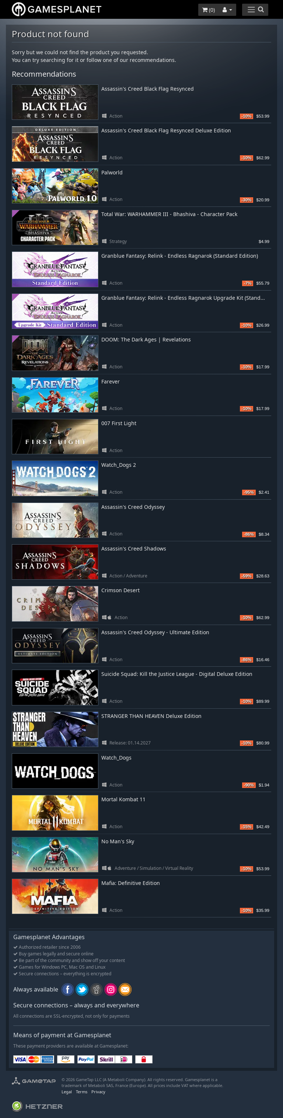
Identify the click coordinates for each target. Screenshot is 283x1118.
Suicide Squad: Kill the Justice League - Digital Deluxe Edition (176, 673)
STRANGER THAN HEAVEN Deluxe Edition (151, 715)
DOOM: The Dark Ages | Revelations (146, 339)
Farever (110, 381)
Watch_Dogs (116, 757)
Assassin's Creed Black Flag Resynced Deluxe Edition (166, 130)
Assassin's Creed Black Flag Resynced (147, 88)
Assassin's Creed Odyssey (133, 506)
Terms (81, 1091)
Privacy (98, 1091)
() (208, 9)
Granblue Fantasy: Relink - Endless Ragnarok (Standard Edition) (179, 255)
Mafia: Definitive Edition (130, 882)
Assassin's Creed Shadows (133, 548)
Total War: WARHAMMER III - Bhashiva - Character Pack (169, 214)
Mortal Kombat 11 (123, 799)
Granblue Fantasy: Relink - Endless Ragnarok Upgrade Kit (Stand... (183, 297)
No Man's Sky (117, 841)
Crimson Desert (120, 590)
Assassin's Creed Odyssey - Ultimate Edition (155, 632)
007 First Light (118, 423)
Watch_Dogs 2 (118, 464)
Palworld (112, 172)
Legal (67, 1091)
